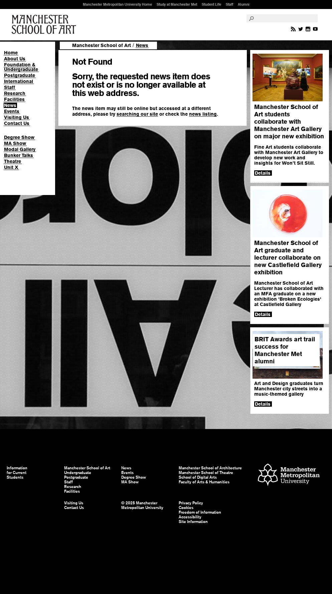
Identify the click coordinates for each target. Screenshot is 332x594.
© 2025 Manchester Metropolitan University (142, 505)
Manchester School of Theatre (206, 472)
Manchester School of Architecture (210, 468)
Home (11, 52)
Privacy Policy (191, 503)
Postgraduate (19, 75)
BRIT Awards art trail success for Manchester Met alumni (285, 350)
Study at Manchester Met (177, 4)
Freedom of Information (200, 512)
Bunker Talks (18, 155)
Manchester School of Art (45, 24)
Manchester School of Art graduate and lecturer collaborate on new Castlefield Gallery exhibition (288, 257)
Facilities (14, 99)
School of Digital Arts (198, 477)
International (18, 81)
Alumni (244, 4)
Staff (229, 4)
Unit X (11, 167)
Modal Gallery (19, 149)
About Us (14, 58)
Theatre (12, 161)
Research (14, 93)
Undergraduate (77, 472)
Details (263, 173)
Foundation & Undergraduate (21, 67)
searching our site (137, 114)
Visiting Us (16, 117)
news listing (203, 114)
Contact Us (16, 123)
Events (11, 111)
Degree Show (19, 137)
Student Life (211, 4)
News (10, 105)
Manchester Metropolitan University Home (117, 4)
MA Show (15, 143)
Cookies (186, 507)
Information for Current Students (17, 473)
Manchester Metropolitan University (289, 475)
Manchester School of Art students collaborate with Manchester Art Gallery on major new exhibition (289, 121)
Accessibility (190, 517)
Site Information (193, 521)
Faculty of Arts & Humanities (204, 482)
